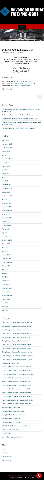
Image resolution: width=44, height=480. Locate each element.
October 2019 (6, 222)
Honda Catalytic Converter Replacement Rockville (17, 396)
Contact (19, 475)
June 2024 (5, 170)
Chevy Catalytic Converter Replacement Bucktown (17, 330)
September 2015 (7, 295)
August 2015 (6, 299)
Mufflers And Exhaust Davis (24, 81)
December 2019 (7, 218)
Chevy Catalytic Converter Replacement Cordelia (17, 333)
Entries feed (5, 453)
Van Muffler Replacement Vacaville (12, 437)
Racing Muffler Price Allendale (11, 418)
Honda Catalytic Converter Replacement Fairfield (17, 389)
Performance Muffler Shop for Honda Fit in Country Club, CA (20, 119)
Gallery (14, 475)
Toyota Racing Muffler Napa (10, 429)
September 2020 (7, 210)
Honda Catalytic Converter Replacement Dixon (16, 382)
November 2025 (7, 144)
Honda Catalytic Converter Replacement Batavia (16, 370)
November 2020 (7, 207)
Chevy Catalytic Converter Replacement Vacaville (17, 359)
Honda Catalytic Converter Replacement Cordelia (17, 378)
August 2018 (6, 244)
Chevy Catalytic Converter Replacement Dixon (16, 337)
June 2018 (5, 251)
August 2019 (6, 229)
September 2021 (7, 196)
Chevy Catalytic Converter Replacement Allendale (17, 322)
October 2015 (6, 292)
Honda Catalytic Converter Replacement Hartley (16, 393)
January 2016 (6, 284)
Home (9, 475)
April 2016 (5, 277)
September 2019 (7, 225)
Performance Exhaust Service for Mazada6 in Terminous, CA (20, 115)
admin (21, 52)
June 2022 (5, 181)
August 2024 (6, 166)
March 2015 (5, 310)
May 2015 (5, 307)
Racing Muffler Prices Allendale (11, 422)
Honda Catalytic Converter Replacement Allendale (17, 367)
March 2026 (5, 140)
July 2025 (4, 155)
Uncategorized (6, 433)
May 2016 (5, 273)
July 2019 (4, 233)
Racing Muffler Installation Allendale (13, 411)
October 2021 (6, 192)
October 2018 (6, 236)
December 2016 (7, 258)
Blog (35, 475)
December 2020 (7, 203)
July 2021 (4, 199)
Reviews (30, 475)
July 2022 (4, 177)
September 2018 (7, 240)
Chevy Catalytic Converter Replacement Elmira (16, 341)
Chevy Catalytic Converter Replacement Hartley (16, 348)
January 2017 (6, 255)
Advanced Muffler (14, 83)
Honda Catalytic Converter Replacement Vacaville (17, 404)
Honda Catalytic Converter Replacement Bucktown (17, 374)
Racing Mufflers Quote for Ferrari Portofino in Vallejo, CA (19, 128)
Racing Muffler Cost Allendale (11, 407)
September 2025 (7, 148)
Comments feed (7, 456)
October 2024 (6, 162)
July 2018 (4, 247)
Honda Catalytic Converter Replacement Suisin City (17, 400)
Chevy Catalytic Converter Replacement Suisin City (17, 356)
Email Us (24, 475)
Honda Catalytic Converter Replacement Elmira (16, 385)
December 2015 (7, 288)
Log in (4, 449)
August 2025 (6, 151)
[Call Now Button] (39, 475)
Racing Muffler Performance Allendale (13, 415)
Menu (22, 27)
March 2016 (5, 281)
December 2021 (7, 185)
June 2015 (5, 303)
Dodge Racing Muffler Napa (10, 363)
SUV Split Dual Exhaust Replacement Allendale (16, 426)
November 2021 (7, 188)
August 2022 (6, 174)
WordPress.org (6, 460)
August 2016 (6, 266)
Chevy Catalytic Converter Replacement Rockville (17, 352)
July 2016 (4, 270)
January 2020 (6, 214)
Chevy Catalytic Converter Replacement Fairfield (16, 344)
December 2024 (7, 159)
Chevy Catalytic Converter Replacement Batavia (16, 326)
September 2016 (7, 262)
